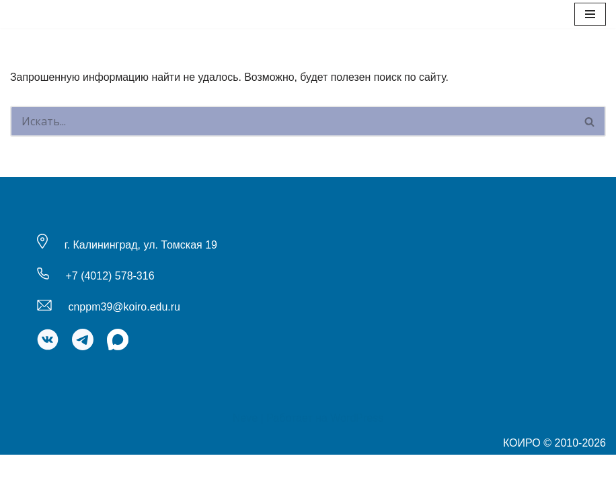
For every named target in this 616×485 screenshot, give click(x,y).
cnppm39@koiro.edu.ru (124, 337)
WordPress (356, 448)
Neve (245, 448)
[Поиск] (292, 121)
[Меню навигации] (590, 14)
